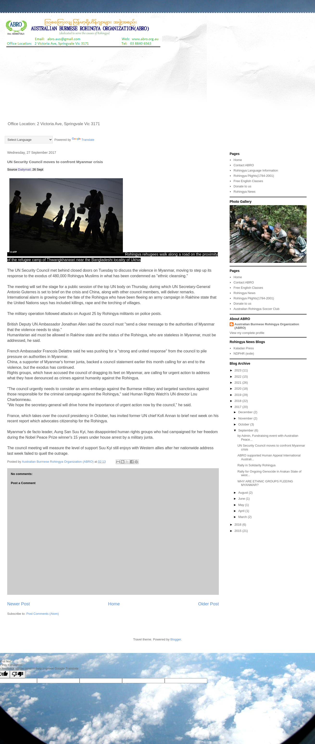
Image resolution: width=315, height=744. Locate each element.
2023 (238, 370)
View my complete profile (247, 333)
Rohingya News (244, 191)
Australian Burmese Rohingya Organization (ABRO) (266, 326)
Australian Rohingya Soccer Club (256, 309)
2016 (238, 524)
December (246, 412)
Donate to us (242, 186)
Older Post (208, 604)
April (242, 511)
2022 (238, 376)
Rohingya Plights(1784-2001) (253, 176)
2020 (238, 388)
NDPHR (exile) (243, 353)
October (244, 424)
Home (114, 604)
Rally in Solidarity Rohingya (256, 465)
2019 (238, 395)
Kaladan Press (243, 348)
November (246, 418)
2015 (238, 531)
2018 (238, 401)
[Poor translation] (17, 674)
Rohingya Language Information (255, 170)
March (243, 517)
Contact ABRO (243, 165)
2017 (238, 407)
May (241, 505)
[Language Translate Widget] (29, 139)
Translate (83, 139)
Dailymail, (25, 169)
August (243, 492)
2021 (238, 382)
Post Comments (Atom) (42, 613)
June (242, 498)
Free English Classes (248, 181)
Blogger (175, 639)
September (246, 430)
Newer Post (18, 604)
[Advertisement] (157, 85)
